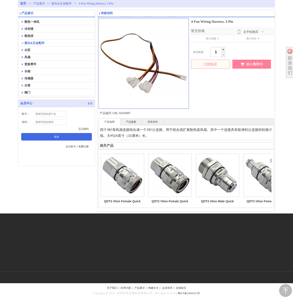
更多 (90, 103)
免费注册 (83, 146)
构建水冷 (153, 287)
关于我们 (112, 287)
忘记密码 (83, 128)
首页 (23, 3)
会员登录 (167, 287)
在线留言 (181, 287)
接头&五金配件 (61, 3)
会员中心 (26, 103)
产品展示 (39, 3)
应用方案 (126, 287)
